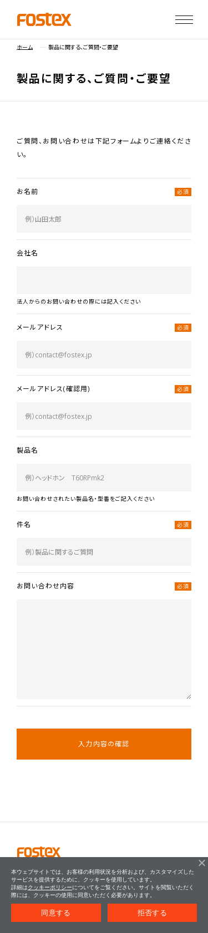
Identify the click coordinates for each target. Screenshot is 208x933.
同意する (55, 913)
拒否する (152, 913)
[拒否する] (201, 862)
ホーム (25, 47)
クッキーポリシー (50, 887)
